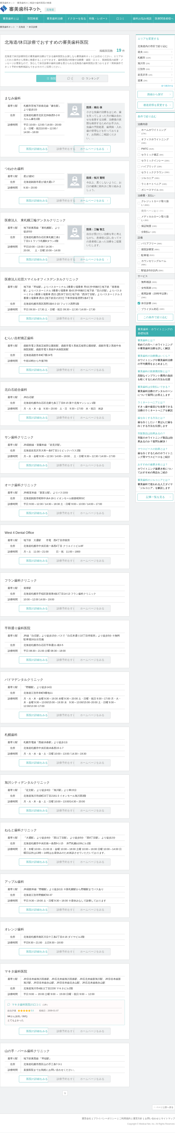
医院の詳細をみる (24, 149)
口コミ (120, 18)
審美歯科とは (11, 18)
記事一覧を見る (155, 496)
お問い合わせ (152, 1118)
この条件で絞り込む (155, 317)
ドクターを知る (76, 18)
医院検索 (33, 18)
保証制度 (146, 226)
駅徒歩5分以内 (149, 270)
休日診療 (146, 303)
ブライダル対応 (150, 309)
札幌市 (144, 57)
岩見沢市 (145, 74)
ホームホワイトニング (153, 129)
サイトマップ (168, 1118)
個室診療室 (147, 249)
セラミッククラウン (152, 172)
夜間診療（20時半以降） (155, 293)
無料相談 (146, 282)
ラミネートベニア (151, 183)
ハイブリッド (148, 166)
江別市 (144, 69)
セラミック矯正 (150, 154)
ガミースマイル (150, 189)
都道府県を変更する (155, 104)
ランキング (104, 78)
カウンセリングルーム (153, 260)
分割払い (146, 231)
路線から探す (155, 94)
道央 (143, 51)
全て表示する (167, 86)
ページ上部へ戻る (164, 1107)
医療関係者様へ (164, 18)
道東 (142, 80)
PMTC (144, 148)
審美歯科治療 (55, 18)
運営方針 (137, 1118)
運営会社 (86, 1118)
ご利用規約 (125, 1118)
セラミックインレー (152, 160)
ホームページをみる (105, 149)
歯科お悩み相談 (142, 18)
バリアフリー (148, 243)
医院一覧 (29, 78)
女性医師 (146, 287)
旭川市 (144, 63)
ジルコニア (147, 178)
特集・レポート (98, 18)
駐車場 (145, 255)
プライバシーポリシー (105, 1118)
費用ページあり (150, 210)
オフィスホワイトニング (155, 139)
